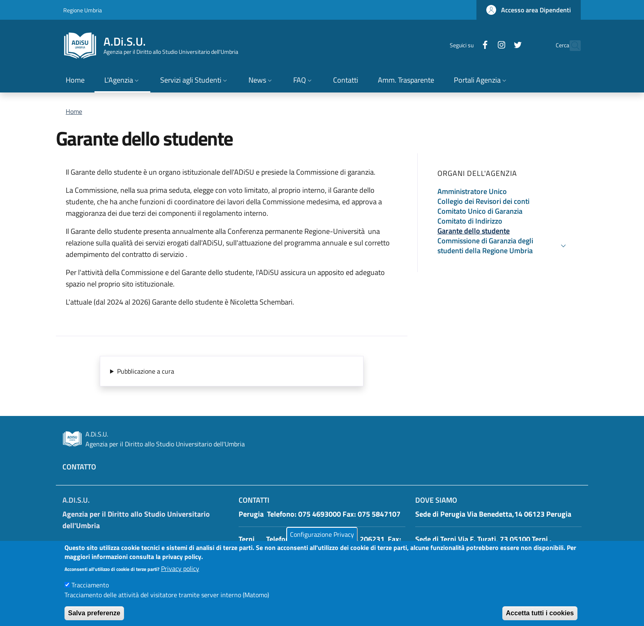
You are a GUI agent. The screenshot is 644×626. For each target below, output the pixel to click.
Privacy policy (180, 576)
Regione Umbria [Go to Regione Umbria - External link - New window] (82, 10)
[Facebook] (467, 45)
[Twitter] (500, 45)
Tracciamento (90, 593)
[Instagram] (483, 45)
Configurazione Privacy (322, 542)
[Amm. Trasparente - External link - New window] (406, 80)
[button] (528, 10)
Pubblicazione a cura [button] (145, 371)
